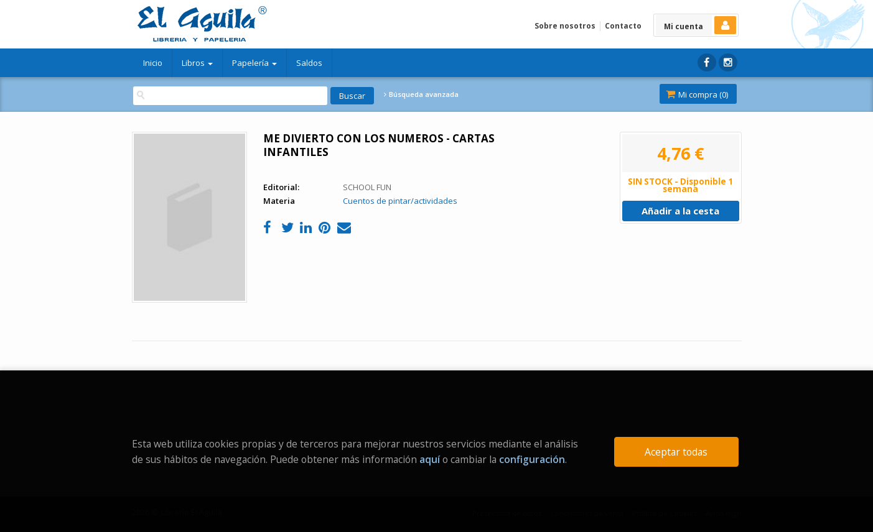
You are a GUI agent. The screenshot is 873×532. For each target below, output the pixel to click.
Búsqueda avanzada (421, 94)
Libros (197, 62)
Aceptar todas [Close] (676, 452)
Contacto (623, 26)
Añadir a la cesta (680, 210)
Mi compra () (697, 94)
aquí (429, 459)
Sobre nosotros (565, 26)
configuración (532, 459)
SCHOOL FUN (367, 187)
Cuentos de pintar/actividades (400, 200)
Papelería (254, 62)
